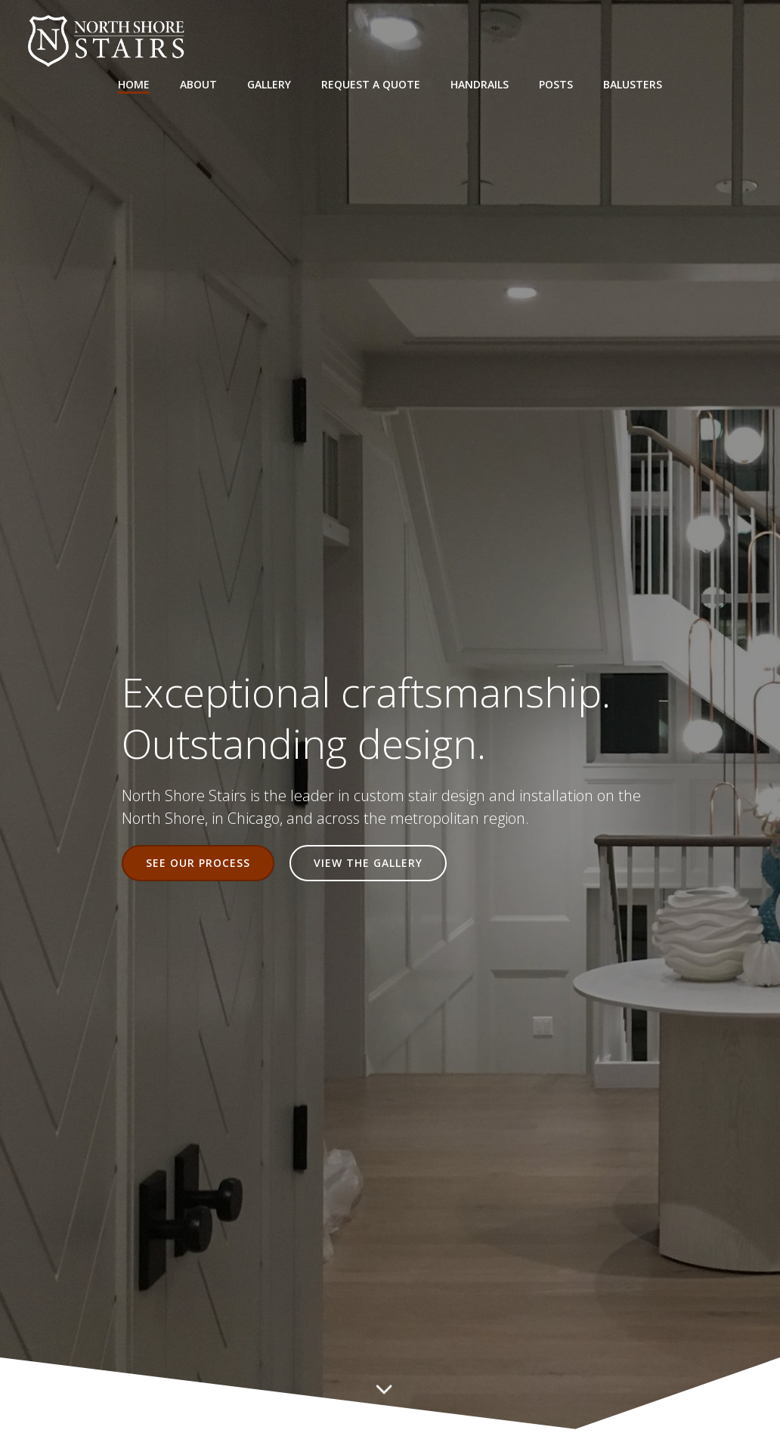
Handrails (479, 83)
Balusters (632, 83)
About (198, 83)
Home (134, 83)
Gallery (269, 83)
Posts (556, 83)
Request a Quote (370, 83)
